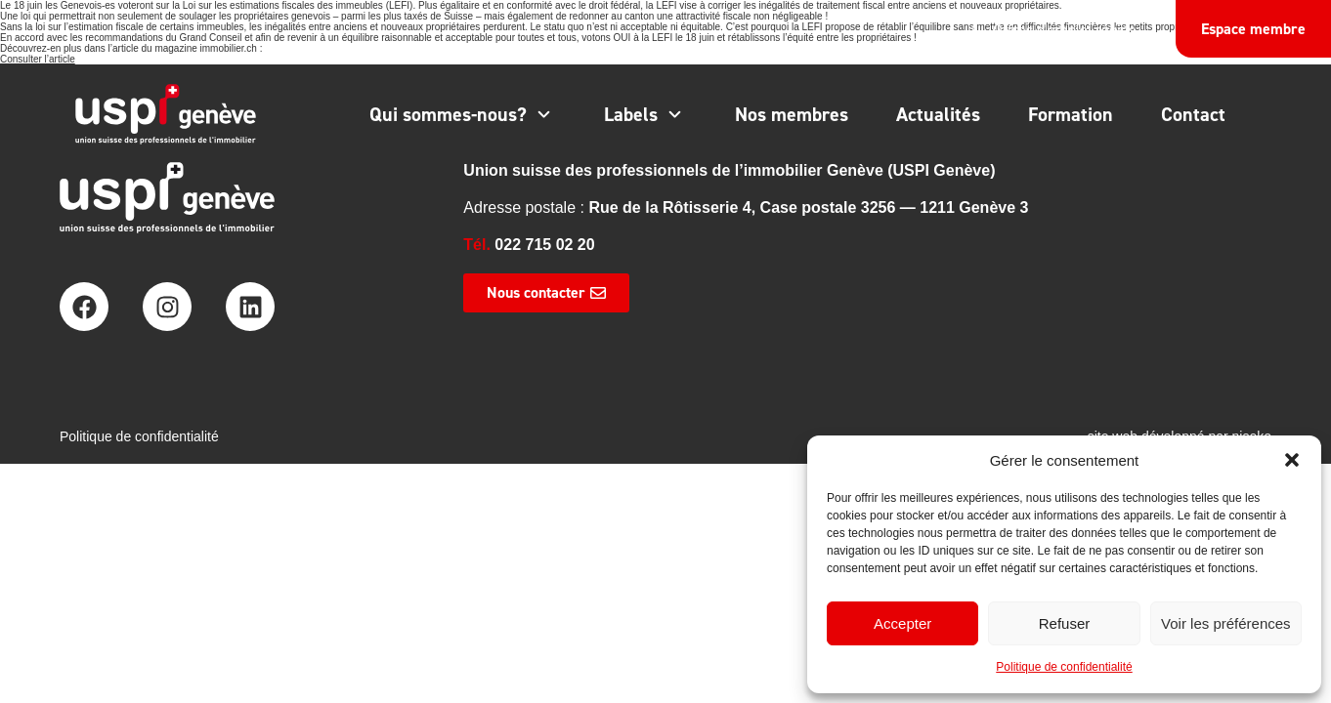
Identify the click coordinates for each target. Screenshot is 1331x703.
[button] (1292, 460)
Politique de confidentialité (1064, 667)
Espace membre (1253, 29)
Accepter (902, 623)
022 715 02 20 (544, 244)
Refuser (1065, 623)
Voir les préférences (1226, 623)
